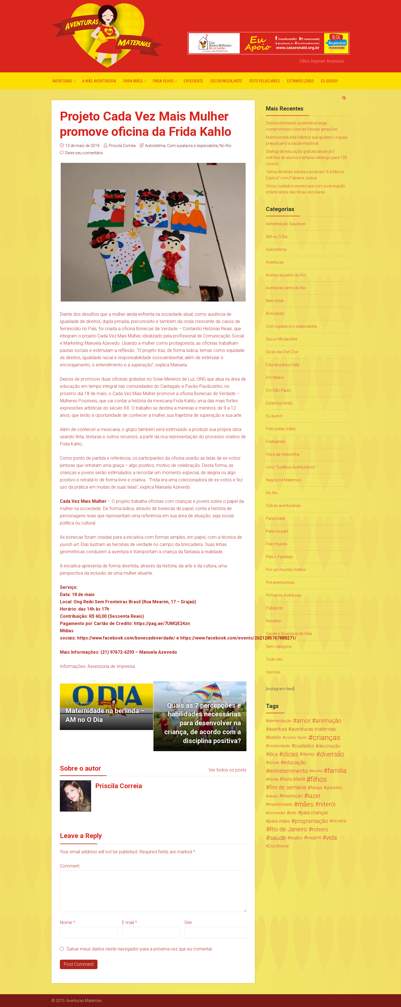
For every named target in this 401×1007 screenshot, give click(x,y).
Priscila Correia (122, 145)
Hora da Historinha (282, 454)
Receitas (273, 621)
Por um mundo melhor (286, 569)
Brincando (275, 313)
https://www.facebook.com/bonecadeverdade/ (126, 638)
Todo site (274, 659)
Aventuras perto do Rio (286, 275)
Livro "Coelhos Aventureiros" (291, 467)
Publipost (274, 608)
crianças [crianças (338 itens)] (327, 737)
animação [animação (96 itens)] (328, 720)
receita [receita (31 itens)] (339, 821)
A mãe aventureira (99, 81)
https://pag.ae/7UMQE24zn (162, 623)
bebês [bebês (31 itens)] (275, 737)
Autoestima (155, 145)
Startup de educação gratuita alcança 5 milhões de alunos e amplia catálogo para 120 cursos (306, 157)
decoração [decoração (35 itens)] (329, 746)
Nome (67, 922)
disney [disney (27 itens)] (308, 754)
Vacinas (273, 672)
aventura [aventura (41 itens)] (278, 729)
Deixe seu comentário (84, 153)
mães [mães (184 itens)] (306, 804)
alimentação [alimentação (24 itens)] (280, 720)
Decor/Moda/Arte (226, 81)
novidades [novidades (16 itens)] (276, 812)
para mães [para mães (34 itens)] (279, 821)
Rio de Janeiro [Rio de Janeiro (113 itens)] (288, 829)
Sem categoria (279, 646)
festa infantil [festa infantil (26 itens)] (293, 779)
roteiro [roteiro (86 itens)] (320, 829)
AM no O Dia (276, 236)
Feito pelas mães (265, 81)
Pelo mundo (276, 544)
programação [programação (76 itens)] (311, 821)
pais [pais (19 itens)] (293, 812)
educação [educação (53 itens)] (295, 762)
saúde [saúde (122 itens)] (278, 837)
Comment (69, 866)
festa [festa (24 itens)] (273, 779)
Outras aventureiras (283, 505)
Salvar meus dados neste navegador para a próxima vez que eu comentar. (140, 949)
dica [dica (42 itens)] (273, 754)
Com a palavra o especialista (192, 145)
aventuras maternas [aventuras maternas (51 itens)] (313, 729)
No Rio (225, 145)
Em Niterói (275, 377)
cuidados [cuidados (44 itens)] (304, 746)
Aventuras (62, 81)
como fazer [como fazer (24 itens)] (296, 737)
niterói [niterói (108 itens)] (327, 804)
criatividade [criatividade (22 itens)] (279, 745)
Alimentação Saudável (285, 224)
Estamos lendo (300, 81)
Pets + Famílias (279, 557)
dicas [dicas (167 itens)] (290, 754)
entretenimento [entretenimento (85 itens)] (288, 771)
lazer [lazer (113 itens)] (314, 796)
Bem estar (275, 300)
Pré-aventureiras (280, 582)
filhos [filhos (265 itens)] (318, 779)
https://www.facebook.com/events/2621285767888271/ (238, 638)
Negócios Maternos (283, 480)
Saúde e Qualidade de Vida (289, 633)
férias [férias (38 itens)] (316, 787)
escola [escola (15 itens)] (317, 771)
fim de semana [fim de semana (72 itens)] (287, 787)
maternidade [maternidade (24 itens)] (280, 804)
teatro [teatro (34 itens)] (296, 838)
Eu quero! (329, 81)
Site (188, 922)
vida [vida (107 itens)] (331, 837)
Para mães (133, 81)
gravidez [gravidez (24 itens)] (334, 787)
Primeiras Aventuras (284, 595)
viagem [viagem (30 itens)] (314, 837)
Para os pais (277, 531)
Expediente (193, 81)
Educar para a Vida (282, 364)
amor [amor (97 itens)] (303, 720)
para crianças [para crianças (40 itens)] (314, 812)
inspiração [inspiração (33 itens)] (292, 795)
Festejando (275, 441)
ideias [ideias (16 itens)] (273, 796)
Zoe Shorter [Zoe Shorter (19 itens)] (278, 846)
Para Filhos (163, 81)
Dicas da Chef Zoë (282, 352)
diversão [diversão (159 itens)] (332, 754)
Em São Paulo (278, 390)
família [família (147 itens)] (336, 771)
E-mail (129, 922)
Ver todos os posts (227, 770)
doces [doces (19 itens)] (273, 762)
